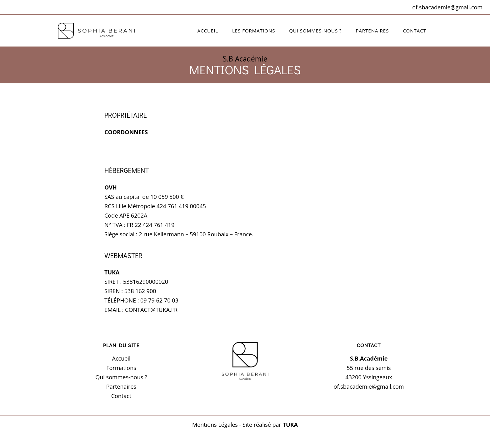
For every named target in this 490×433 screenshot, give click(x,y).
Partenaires (372, 30)
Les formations (253, 30)
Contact (414, 30)
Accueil (208, 30)
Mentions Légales (215, 424)
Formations (121, 367)
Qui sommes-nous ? (315, 30)
